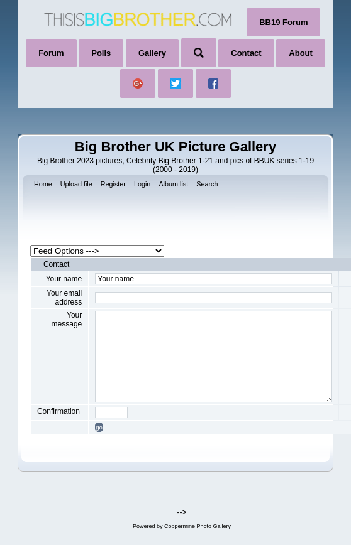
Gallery (152, 53)
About (301, 53)
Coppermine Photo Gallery (197, 526)
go (99, 427)
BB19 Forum (283, 22)
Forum (51, 53)
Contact (246, 53)
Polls (101, 53)
